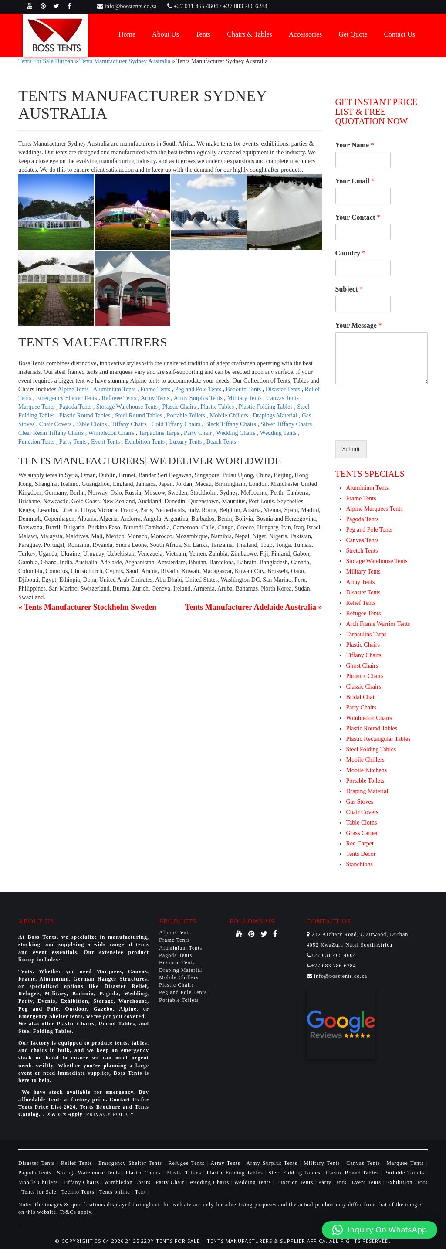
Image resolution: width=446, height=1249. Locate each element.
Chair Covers (56, 424)
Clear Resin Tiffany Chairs (51, 433)
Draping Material (367, 791)
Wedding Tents (279, 433)
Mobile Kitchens (366, 770)
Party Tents (73, 441)
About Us (165, 34)
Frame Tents (156, 389)
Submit (351, 449)
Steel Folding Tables (371, 749)
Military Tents (245, 398)
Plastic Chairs (179, 407)
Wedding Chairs (236, 433)
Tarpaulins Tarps (160, 433)
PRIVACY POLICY (110, 1114)
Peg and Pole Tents (199, 389)
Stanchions (359, 864)
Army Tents (156, 398)
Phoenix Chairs (365, 676)
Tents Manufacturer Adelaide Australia (250, 607)
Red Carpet (360, 843)
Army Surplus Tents (199, 398)
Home (126, 34)
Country (350, 253)
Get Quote (352, 34)
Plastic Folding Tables (266, 407)
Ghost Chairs (362, 665)
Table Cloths (92, 424)
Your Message (358, 325)
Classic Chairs (364, 686)
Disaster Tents (284, 389)
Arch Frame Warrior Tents (378, 624)
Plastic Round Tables (85, 415)
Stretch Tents (362, 550)
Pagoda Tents (76, 407)
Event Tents (106, 441)
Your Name (354, 145)
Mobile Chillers (229, 415)
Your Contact (358, 217)
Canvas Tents (283, 398)
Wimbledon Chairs (112, 433)
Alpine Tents (73, 389)
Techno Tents (78, 1192)
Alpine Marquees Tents (374, 509)
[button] (379, 1230)
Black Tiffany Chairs (231, 424)
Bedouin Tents (244, 389)
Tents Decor (361, 854)
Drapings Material (276, 415)
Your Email (355, 181)
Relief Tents (361, 603)
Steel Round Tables (139, 415)
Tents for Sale (38, 1192)
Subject (349, 289)
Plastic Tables (217, 407)
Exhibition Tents (145, 441)
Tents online (114, 1192)
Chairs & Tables (249, 34)
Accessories (305, 34)
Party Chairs (361, 707)
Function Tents (37, 441)
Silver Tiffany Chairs (286, 424)
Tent (140, 1192)
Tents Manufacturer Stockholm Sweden (90, 607)
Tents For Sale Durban (45, 61)
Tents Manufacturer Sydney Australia (124, 61)
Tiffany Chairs (130, 424)
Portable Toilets (186, 415)
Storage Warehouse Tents (127, 407)
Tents (203, 34)
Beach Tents (221, 441)
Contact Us (399, 34)
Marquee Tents (37, 407)
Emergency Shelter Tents (67, 398)
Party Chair (198, 433)
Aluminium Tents (115, 389)
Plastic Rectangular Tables (378, 739)
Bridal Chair (361, 697)
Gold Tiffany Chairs (176, 424)
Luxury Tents (186, 441)
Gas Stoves (360, 801)
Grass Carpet (362, 833)
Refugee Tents (119, 398)
